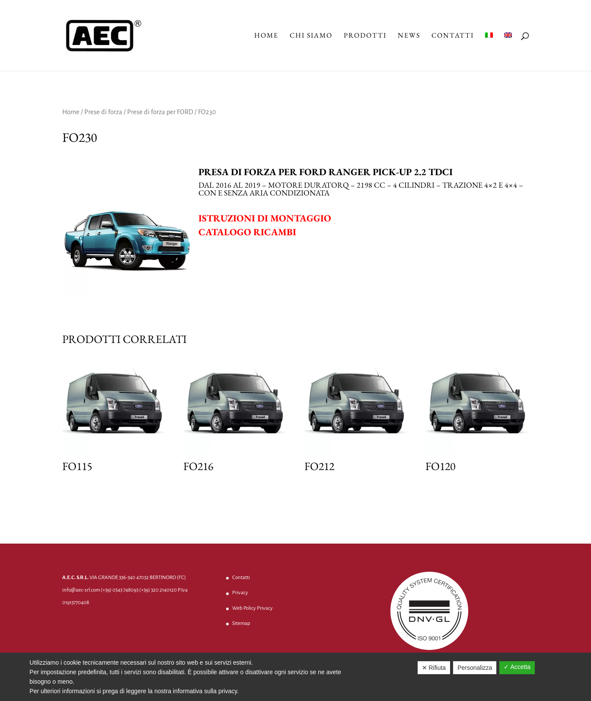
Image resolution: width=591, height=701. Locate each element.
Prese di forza (103, 112)
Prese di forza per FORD (160, 112)
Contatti (452, 36)
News (409, 36)
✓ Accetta (517, 666)
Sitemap (241, 623)
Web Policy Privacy (252, 608)
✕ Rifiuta (434, 667)
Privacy (240, 592)
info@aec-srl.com (81, 590)
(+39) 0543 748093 (119, 590)
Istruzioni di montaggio (264, 218)
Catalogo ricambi (247, 232)
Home (266, 36)
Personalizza (474, 667)
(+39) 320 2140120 (158, 590)
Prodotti (365, 36)
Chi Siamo (311, 36)
